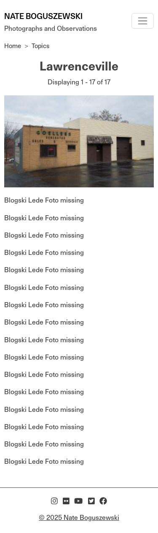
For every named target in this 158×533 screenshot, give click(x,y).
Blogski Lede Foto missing (44, 200)
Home (12, 45)
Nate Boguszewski (43, 16)
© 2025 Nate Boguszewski (79, 518)
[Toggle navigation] (142, 21)
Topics (40, 45)
